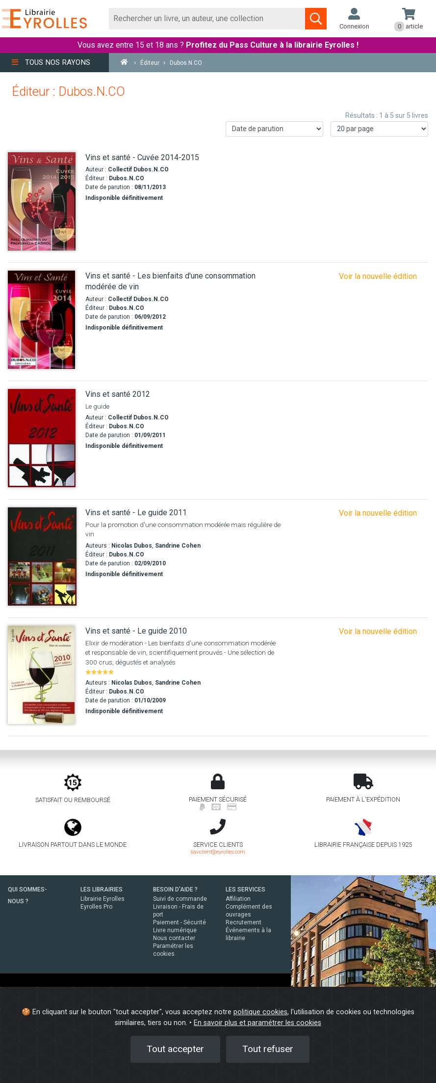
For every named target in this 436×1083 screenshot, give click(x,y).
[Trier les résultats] (274, 129)
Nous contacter (174, 938)
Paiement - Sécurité (179, 922)
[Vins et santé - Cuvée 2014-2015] (43, 201)
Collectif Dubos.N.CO (138, 169)
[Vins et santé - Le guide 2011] (43, 556)
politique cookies (260, 1012)
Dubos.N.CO (126, 178)
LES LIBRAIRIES (101, 889)
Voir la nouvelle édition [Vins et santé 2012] (378, 513)
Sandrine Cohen (178, 545)
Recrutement (243, 922)
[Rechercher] (207, 18)
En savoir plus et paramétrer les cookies (257, 1023)
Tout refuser (267, 1049)
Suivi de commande (180, 898)
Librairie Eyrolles (102, 898)
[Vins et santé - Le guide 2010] (43, 675)
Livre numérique (175, 930)
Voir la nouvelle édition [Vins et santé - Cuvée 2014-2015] (378, 276)
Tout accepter (175, 1049)
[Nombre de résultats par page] (379, 129)
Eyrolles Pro (96, 906)
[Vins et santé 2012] (43, 438)
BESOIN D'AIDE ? (175, 889)
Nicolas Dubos (131, 545)
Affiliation (238, 898)
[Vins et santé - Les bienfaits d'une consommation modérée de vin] (43, 320)
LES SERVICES (245, 889)
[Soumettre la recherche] (316, 18)
